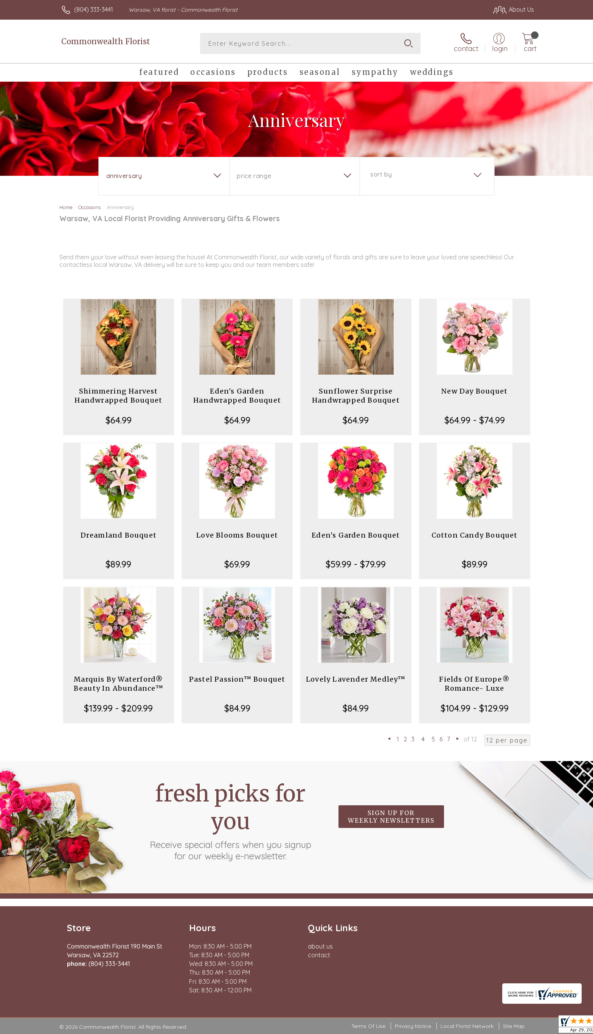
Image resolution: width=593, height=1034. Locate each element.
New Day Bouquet (474, 391)
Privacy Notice (413, 1026)
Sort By (381, 174)
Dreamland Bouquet (119, 535)
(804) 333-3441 (93, 9)
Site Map (514, 1026)
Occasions (89, 207)
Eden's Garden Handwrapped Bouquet (237, 396)
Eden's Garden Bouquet (356, 535)
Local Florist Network (467, 1026)
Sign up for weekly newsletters (391, 816)
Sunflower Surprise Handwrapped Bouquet (356, 396)
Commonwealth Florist (105, 41)
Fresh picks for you (230, 821)
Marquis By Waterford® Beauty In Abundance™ (118, 684)
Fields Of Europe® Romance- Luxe (474, 684)
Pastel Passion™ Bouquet (237, 679)
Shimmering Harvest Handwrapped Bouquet (118, 396)
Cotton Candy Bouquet (475, 535)
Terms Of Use (368, 1026)
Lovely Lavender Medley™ (356, 679)
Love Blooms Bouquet (237, 535)
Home (66, 207)
